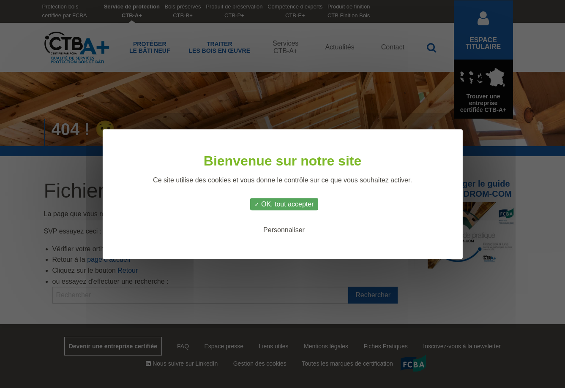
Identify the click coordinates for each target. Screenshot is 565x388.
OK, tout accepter (284, 204)
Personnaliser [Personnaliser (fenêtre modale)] (284, 229)
